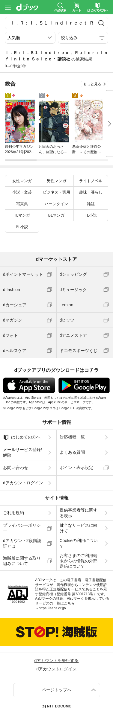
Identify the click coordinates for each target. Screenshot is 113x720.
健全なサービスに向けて (78, 528)
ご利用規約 (13, 512)
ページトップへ (56, 689)
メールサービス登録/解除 (22, 452)
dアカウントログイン (23, 482)
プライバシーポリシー (22, 528)
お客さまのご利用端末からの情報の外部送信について (78, 561)
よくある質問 (72, 452)
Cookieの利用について (79, 543)
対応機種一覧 (72, 437)
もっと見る (92, 84)
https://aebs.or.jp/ (52, 608)
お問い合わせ (15, 467)
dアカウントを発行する (56, 660)
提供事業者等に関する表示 (78, 513)
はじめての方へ (21, 437)
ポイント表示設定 (76, 467)
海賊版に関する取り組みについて (22, 561)
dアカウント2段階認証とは (22, 543)
